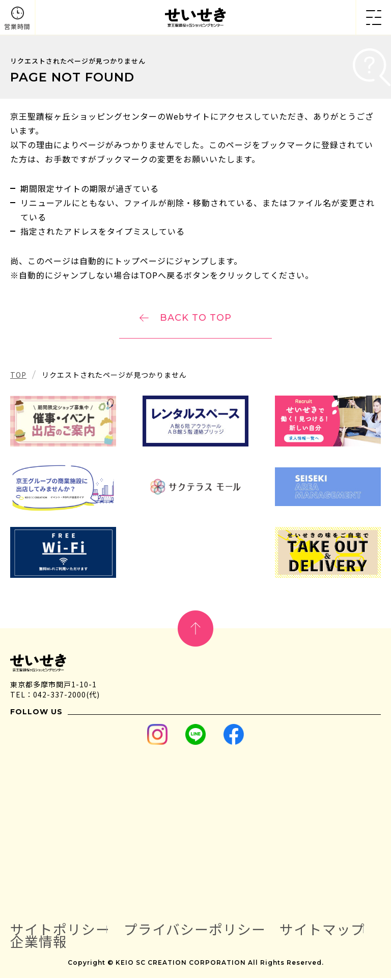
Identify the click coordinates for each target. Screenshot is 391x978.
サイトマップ (322, 929)
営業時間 (17, 26)
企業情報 (38, 941)
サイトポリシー (60, 929)
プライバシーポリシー (195, 929)
